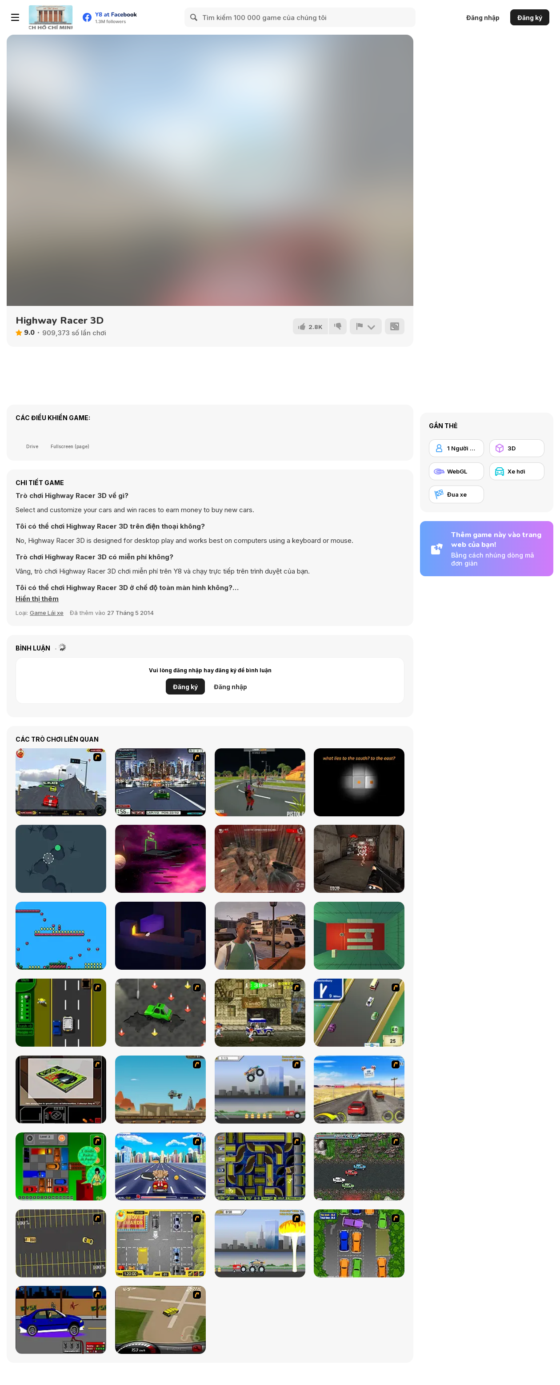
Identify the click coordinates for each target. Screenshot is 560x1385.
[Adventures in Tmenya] (61, 936)
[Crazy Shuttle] (260, 1013)
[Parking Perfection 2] (359, 1243)
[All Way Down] (359, 936)
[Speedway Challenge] (61, 782)
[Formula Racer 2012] (160, 782)
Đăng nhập (483, 17)
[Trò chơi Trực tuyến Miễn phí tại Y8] (50, 17)
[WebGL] (456, 471)
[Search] (194, 17)
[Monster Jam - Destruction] (260, 1090)
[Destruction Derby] (61, 1243)
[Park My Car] (160, 1243)
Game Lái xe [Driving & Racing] (47, 612)
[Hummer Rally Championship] (160, 1320)
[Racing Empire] (260, 936)
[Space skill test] (160, 859)
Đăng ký (529, 17)
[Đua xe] (456, 494)
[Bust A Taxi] (61, 1013)
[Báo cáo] (366, 326)
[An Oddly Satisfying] (160, 936)
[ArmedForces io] (359, 859)
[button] (37, 599)
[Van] (359, 1013)
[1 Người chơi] (456, 448)
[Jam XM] (359, 1166)
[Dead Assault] (260, 859)
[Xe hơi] (516, 471)
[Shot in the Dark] (359, 782)
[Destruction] (260, 1243)
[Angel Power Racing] (160, 1166)
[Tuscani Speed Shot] (359, 1090)
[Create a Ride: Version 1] (61, 1320)
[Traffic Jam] (61, 1166)
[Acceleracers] (260, 1166)
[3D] (516, 448)
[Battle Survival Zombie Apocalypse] (260, 782)
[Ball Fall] (61, 859)
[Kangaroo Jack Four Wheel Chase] (160, 1090)
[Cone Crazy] (160, 1013)
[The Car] (61, 1090)
